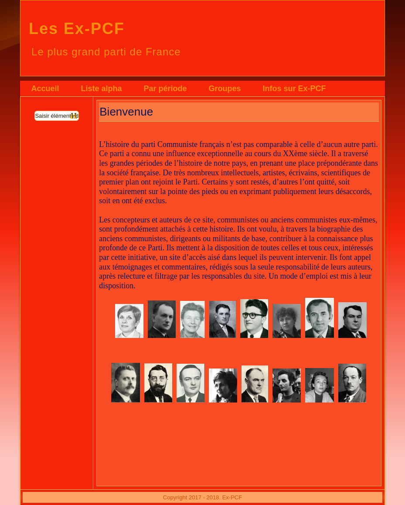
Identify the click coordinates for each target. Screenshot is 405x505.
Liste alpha (101, 88)
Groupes (225, 88)
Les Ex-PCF (77, 29)
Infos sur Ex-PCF (294, 88)
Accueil (45, 88)
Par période (165, 88)
